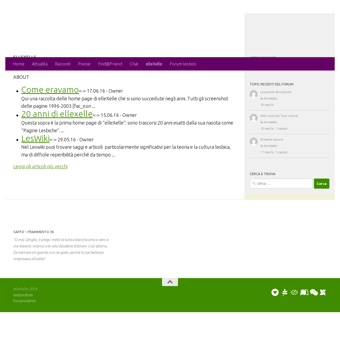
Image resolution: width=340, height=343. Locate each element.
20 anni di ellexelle (57, 135)
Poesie (84, 63)
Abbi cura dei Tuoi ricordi (279, 137)
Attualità (40, 63)
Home (18, 63)
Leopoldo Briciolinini (275, 113)
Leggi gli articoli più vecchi (40, 187)
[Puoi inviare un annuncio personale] (275, 323)
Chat (134, 63)
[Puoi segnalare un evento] (323, 323)
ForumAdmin (24, 331)
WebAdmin (23, 326)
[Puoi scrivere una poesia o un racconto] (284, 323)
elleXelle (154, 63)
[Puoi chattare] (313, 323)
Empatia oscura (271, 160)
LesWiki (35, 159)
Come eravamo (50, 110)
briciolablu (270, 119)
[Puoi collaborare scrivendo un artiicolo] (304, 323)
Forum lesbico (183, 63)
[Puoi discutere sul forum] (294, 323)
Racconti (63, 63)
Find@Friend (110, 63)
